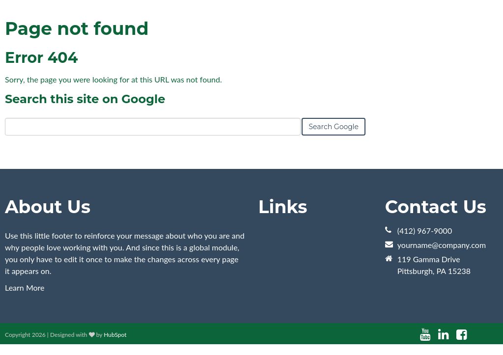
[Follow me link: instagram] (474, 334)
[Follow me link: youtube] (425, 334)
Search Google (333, 126)
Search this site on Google (85, 99)
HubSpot (115, 334)
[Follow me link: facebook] (461, 334)
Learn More (25, 287)
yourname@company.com (441, 244)
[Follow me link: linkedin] (443, 334)
